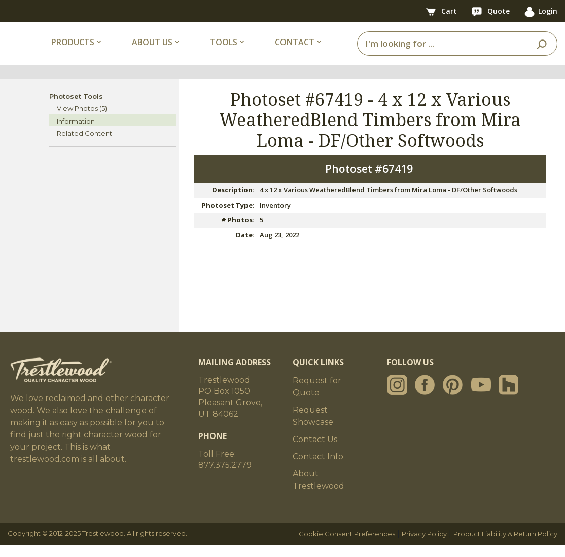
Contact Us (315, 451)
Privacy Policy (424, 546)
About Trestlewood (318, 492)
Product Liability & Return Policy (505, 546)
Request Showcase (313, 428)
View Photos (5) (82, 121)
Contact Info (318, 468)
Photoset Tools (76, 108)
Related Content (84, 146)
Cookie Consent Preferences (347, 546)
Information (76, 133)
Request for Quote (317, 399)
